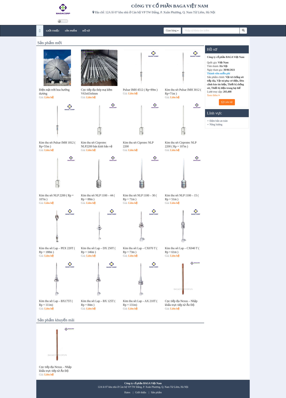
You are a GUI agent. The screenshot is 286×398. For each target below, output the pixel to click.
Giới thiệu (140, 392)
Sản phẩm (156, 392)
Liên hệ (227, 102)
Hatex (127, 392)
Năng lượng (216, 124)
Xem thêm (213, 95)
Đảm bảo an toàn (219, 120)
